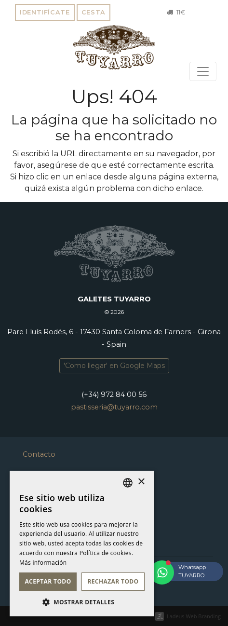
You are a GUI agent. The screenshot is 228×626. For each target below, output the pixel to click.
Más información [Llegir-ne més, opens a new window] (43, 562)
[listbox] (128, 483)
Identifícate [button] (45, 12)
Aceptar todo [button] (48, 581)
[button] (82, 602)
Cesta (93, 12)
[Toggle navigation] (202, 71)
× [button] (141, 482)
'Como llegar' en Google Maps (114, 365)
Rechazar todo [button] (112, 581)
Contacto (39, 454)
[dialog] (82, 543)
